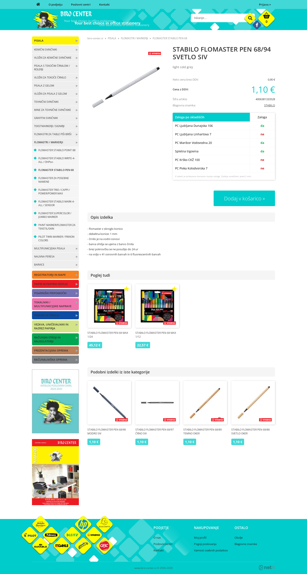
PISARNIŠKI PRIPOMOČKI (50, 293)
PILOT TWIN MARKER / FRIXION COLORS (56, 238)
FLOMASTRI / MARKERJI (48, 142)
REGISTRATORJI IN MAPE (50, 275)
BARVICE (39, 264)
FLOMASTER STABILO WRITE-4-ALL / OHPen (56, 160)
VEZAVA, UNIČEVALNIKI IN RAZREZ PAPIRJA (51, 326)
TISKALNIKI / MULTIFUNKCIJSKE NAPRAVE (52, 304)
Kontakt (104, 4)
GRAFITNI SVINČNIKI (46, 118)
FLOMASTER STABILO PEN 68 (56, 170)
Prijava (265, 4)
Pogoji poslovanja (205, 544)
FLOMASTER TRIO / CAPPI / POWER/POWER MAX (54, 191)
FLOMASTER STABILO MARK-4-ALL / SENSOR (56, 203)
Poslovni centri (81, 4)
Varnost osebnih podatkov (211, 550)
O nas (157, 537)
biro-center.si (95, 38)
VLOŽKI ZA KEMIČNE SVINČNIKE (52, 57)
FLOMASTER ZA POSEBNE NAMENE (53, 180)
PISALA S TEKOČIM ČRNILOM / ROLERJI (52, 67)
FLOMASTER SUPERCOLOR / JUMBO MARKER (54, 215)
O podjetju (55, 4)
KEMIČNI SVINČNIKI (45, 49)
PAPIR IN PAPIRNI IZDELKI (51, 284)
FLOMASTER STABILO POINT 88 (56, 150)
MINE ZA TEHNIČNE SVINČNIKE (52, 110)
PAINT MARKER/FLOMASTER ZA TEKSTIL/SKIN (56, 226)
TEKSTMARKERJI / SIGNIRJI (49, 126)
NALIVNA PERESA (44, 256)
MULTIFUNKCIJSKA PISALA (49, 248)
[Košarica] (266, 19)
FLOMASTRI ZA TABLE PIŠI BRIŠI (52, 134)
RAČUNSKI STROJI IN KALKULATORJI (47, 339)
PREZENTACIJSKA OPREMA (51, 350)
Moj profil (200, 537)
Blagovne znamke (246, 544)
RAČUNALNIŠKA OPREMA (50, 359)
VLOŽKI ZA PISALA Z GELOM (50, 93)
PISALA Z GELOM (44, 85)
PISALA (38, 40)
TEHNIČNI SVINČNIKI (46, 102)
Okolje (239, 537)
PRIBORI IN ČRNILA (46, 315)
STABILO (269, 105)
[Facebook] (257, 25)
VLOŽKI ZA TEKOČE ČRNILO (50, 77)
